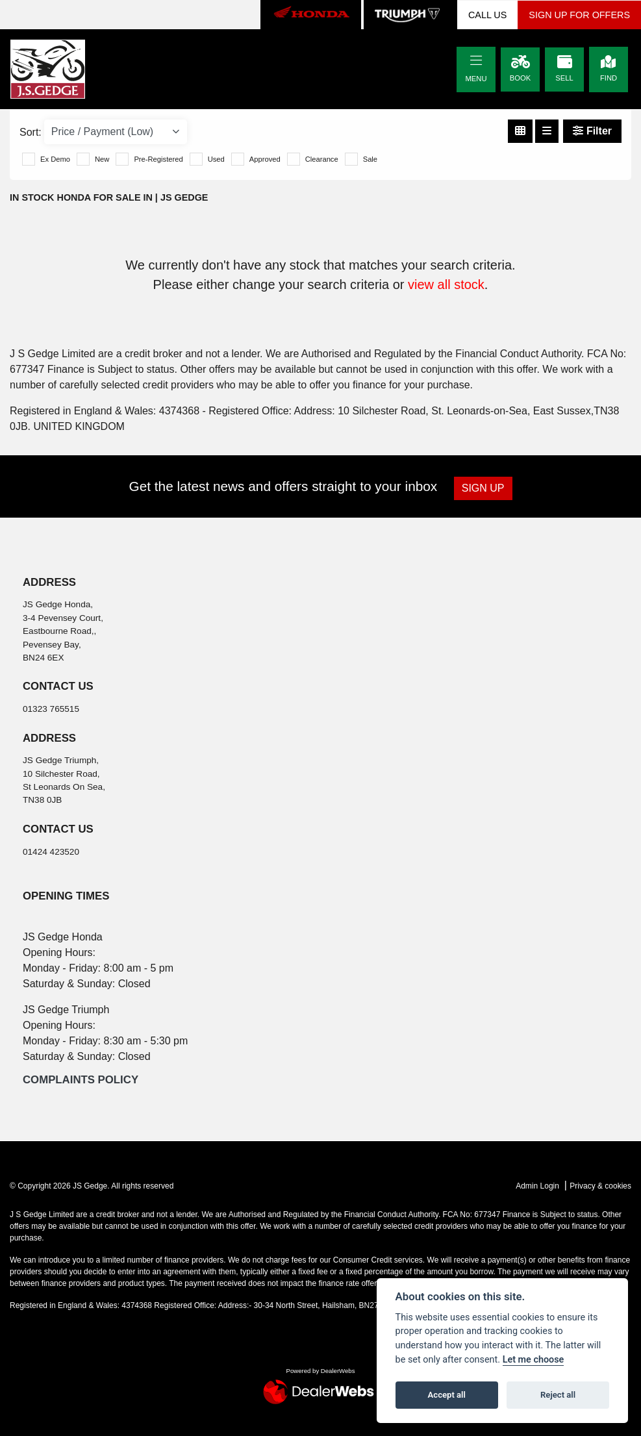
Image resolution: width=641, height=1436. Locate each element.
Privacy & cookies (600, 1185)
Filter (592, 130)
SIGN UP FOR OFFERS (579, 15)
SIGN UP (483, 488)
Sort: (30, 132)
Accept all (447, 1395)
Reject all (557, 1395)
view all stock (446, 284)
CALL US (487, 15)
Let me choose (533, 1359)
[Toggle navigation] (476, 61)
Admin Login (537, 1185)
